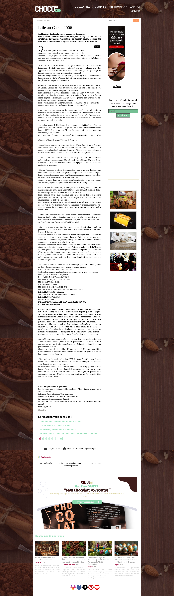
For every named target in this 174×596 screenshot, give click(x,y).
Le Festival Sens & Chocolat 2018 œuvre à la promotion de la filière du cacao (68, 433)
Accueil (39, 20)
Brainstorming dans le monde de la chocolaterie (57, 429)
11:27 (43, 562)
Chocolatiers (100, 6)
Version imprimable (73, 449)
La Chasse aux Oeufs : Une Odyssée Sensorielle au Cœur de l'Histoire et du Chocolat (125, 560)
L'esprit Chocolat (115, 6)
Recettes (90, 6)
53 (61, 438)
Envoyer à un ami (53, 449)
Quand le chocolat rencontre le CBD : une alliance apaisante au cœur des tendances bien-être (73, 560)
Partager (90, 449)
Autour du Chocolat (132, 6)
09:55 (77, 564)
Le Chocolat (80, 6)
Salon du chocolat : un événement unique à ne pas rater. (60, 421)
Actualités (135, 11)
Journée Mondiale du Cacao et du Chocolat (55, 425)
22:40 (121, 564)
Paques (75, 466)
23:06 (94, 567)
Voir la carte (46, 457)
